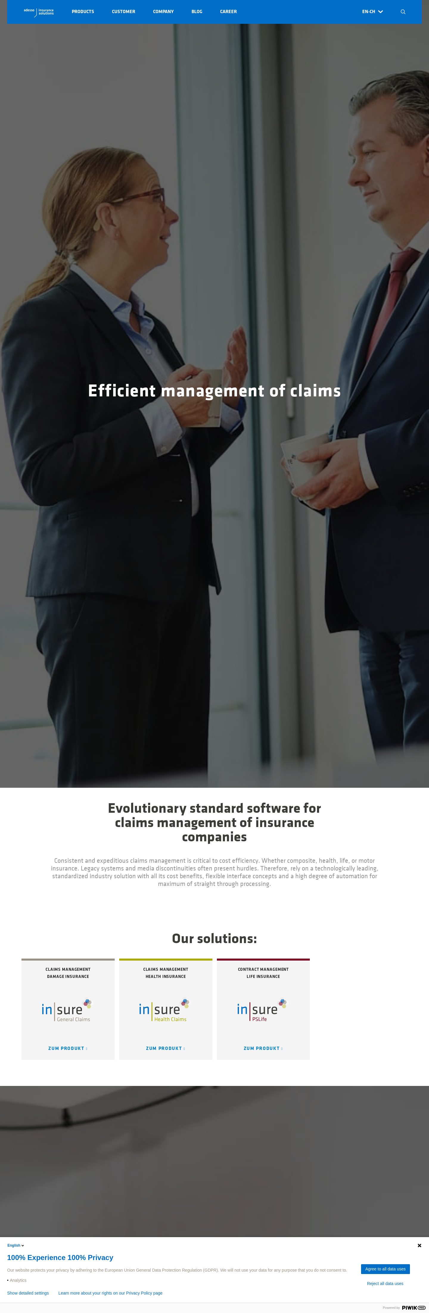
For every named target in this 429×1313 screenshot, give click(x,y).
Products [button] (83, 12)
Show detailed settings (28, 1293)
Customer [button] (123, 12)
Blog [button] (197, 12)
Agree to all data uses (385, 1269)
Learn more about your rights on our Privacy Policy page (110, 1293)
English (16, 1245)
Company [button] (163, 12)
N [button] (403, 12)
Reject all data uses (385, 1283)
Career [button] (228, 12)
